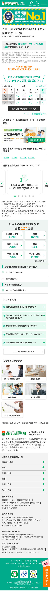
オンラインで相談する (14, 272)
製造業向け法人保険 (24, 517)
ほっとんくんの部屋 (9, 508)
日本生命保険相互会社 (9, 547)
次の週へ (40, 86)
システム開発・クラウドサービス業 (15, 523)
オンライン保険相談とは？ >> (35, 114)
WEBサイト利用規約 (29, 561)
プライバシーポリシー (33, 563)
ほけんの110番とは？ (10, 502)
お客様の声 (6, 505)
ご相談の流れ (25, 502)
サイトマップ (15, 561)
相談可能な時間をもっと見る (24, 108)
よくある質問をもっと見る (24, 351)
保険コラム (35, 502)
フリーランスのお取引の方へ (11, 539)
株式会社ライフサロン (9, 553)
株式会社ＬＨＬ (6, 549)
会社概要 (4, 535)
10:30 (17, 104)
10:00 (17, 97)
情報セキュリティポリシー (15, 563)
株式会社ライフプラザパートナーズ (28, 553)
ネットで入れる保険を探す (16, 290)
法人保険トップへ (8, 517)
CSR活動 (18, 535)
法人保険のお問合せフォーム (12, 525)
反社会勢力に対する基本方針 (33, 537)
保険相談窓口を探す (29, 423)
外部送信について (24, 566)
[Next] (46, 183)
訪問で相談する (12, 279)
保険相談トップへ (8, 500)
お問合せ (26, 505)
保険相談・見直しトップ (11, 423)
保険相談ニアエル (26, 549)
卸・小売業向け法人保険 (11, 520)
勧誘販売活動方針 (27, 535)
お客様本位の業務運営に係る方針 (12, 537)
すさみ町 (31, 157)
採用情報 (11, 535)
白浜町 (14, 157)
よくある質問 (17, 505)
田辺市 (6, 157)
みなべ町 (23, 157)
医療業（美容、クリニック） (32, 520)
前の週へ (8, 86)
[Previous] (2, 183)
